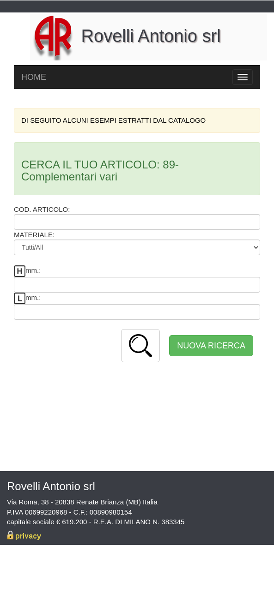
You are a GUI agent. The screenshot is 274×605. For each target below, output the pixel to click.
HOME (33, 77)
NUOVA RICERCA (211, 345)
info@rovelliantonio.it (223, 571)
